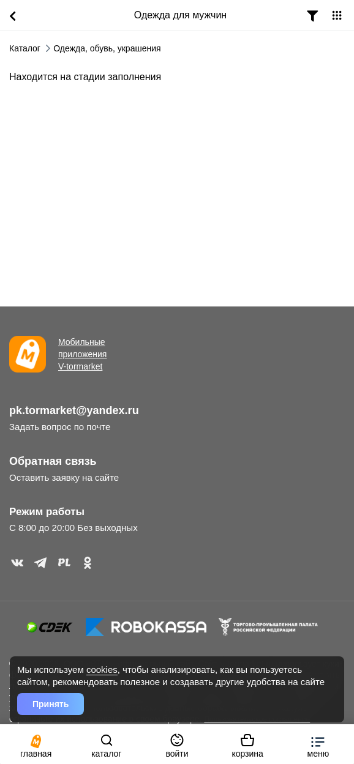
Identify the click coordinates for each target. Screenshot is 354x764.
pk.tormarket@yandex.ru (74, 410)
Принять (50, 704)
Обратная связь (53, 461)
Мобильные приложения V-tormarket (82, 354)
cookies (102, 669)
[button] (318, 744)
